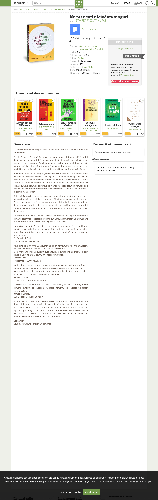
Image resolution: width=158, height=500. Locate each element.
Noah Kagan (66, 128)
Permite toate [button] (91, 492)
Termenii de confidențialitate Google (133, 481)
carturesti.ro (25, 9)
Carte (35, 9)
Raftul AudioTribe (97, 49)
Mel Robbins (112, 128)
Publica (81, 58)
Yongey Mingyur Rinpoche (90, 129)
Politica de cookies (103, 481)
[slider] (87, 41)
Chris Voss (22, 128)
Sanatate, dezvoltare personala (53, 9)
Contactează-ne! (127, 75)
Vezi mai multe (83, 29)
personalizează (50, 481)
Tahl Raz (100, 20)
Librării (127, 3)
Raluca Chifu (87, 67)
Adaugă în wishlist (124, 48)
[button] (57, 3)
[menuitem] (116, 3)
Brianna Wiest (135, 129)
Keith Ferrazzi (83, 20)
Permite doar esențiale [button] (71, 492)
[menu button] (21, 3)
